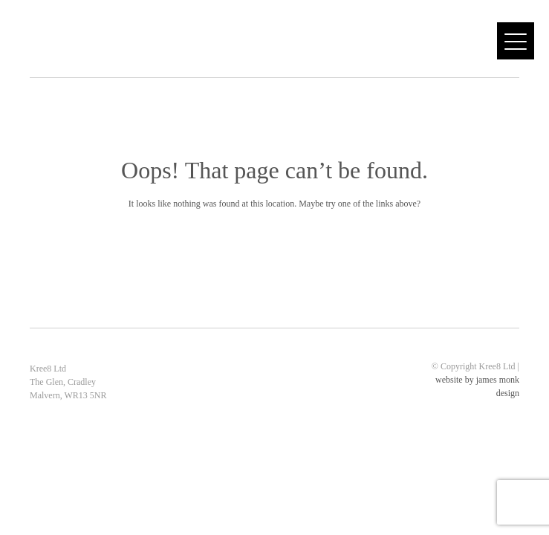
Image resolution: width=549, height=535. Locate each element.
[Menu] (515, 40)
